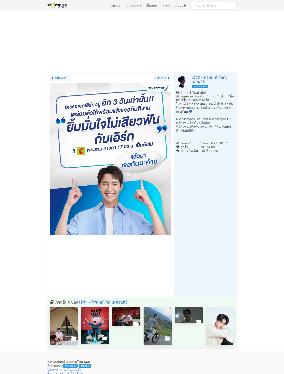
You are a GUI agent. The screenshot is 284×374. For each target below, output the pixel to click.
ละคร (166, 5)
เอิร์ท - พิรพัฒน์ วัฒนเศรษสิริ (103, 302)
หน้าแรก (116, 5)
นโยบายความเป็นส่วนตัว (64, 369)
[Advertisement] (142, 41)
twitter (85, 366)
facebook (70, 366)
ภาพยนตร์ (134, 5)
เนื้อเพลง (152, 5)
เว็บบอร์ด (181, 5)
